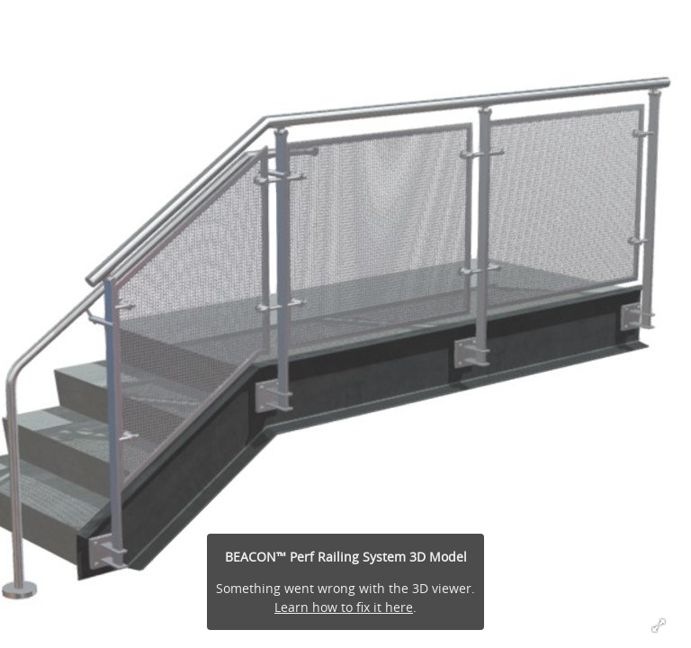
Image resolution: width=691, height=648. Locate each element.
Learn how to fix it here (343, 607)
